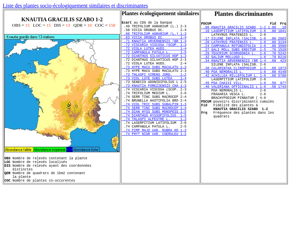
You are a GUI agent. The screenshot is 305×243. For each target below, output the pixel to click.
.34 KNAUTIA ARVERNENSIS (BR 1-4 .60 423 (243, 71)
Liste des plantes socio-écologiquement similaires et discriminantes (75, 5)
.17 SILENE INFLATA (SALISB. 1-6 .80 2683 (243, 43)
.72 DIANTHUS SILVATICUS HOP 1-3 (154, 65)
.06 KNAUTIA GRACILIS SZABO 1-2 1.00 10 (243, 29)
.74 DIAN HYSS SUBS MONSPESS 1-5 (154, 136)
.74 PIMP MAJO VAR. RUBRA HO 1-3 (154, 160)
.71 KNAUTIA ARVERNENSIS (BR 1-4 (154, 47)
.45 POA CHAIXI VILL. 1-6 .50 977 (243, 100)
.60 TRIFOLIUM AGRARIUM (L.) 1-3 (154, 37)
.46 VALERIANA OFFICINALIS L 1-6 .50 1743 (243, 104)
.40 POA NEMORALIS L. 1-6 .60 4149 (243, 85)
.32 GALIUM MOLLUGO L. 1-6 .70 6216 (243, 66)
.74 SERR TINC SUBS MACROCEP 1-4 (154, 132)
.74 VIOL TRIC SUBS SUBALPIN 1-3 (154, 127)
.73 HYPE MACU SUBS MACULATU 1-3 (154, 80)
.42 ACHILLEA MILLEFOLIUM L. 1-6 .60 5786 (243, 90)
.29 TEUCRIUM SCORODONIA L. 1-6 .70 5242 (243, 62)
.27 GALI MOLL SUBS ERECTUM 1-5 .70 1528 (243, 57)
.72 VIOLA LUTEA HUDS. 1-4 (154, 56)
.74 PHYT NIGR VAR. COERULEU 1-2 (154, 165)
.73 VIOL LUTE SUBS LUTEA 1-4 (154, 94)
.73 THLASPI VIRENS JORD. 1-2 (154, 89)
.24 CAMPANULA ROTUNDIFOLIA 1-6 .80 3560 (243, 52)
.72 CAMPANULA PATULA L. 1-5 (154, 61)
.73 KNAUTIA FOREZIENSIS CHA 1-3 (154, 103)
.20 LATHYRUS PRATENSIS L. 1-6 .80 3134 (243, 48)
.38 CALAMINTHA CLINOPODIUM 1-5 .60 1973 (243, 81)
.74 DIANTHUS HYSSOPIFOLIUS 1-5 (154, 141)
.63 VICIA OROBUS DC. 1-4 (154, 42)
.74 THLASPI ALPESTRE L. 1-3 (154, 146)
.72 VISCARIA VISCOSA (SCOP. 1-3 (154, 51)
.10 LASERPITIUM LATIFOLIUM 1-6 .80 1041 (243, 33)
